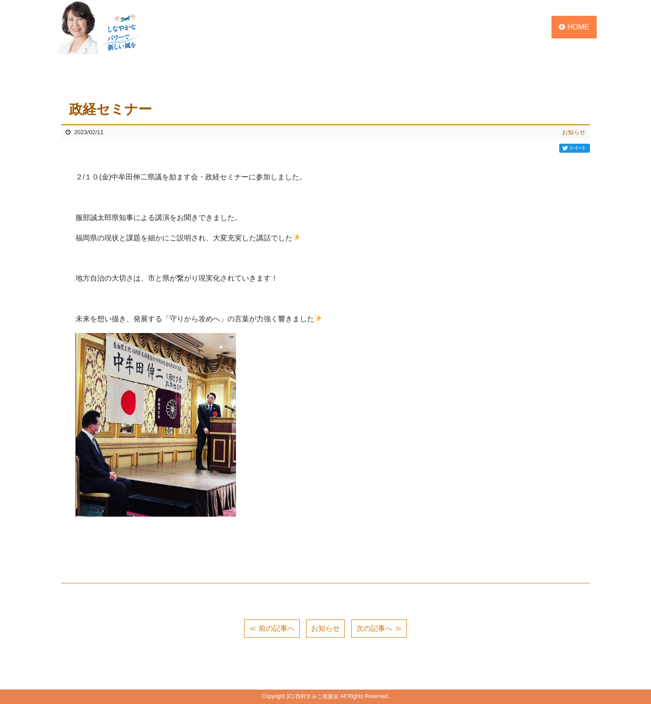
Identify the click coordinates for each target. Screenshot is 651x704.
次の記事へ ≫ (378, 628)
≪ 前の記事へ (271, 628)
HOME (574, 27)
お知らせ (573, 132)
